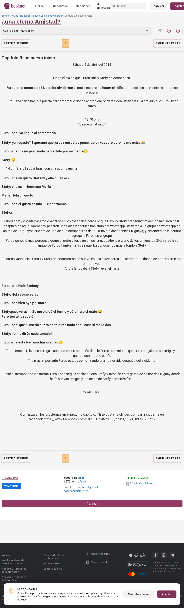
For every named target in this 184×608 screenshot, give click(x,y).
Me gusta (11, 485)
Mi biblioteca (103, 6)
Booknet (6, 16)
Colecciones (82, 6)
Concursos (60, 6)
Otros (15, 16)
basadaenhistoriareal (76, 491)
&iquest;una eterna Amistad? (48, 16)
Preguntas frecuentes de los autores (14, 578)
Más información (139, 594)
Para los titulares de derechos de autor (13, 562)
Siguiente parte (168, 43)
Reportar (92, 503)
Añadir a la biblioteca (142, 483)
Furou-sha (10, 478)
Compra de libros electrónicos (54, 557)
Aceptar (167, 594)
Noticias (6, 555)
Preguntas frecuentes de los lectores (14, 570)
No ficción (25, 16)
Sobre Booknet (52, 563)
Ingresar (158, 6)
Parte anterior (16, 43)
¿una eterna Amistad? (31, 21)
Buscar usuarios (53, 568)
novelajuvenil (90, 487)
